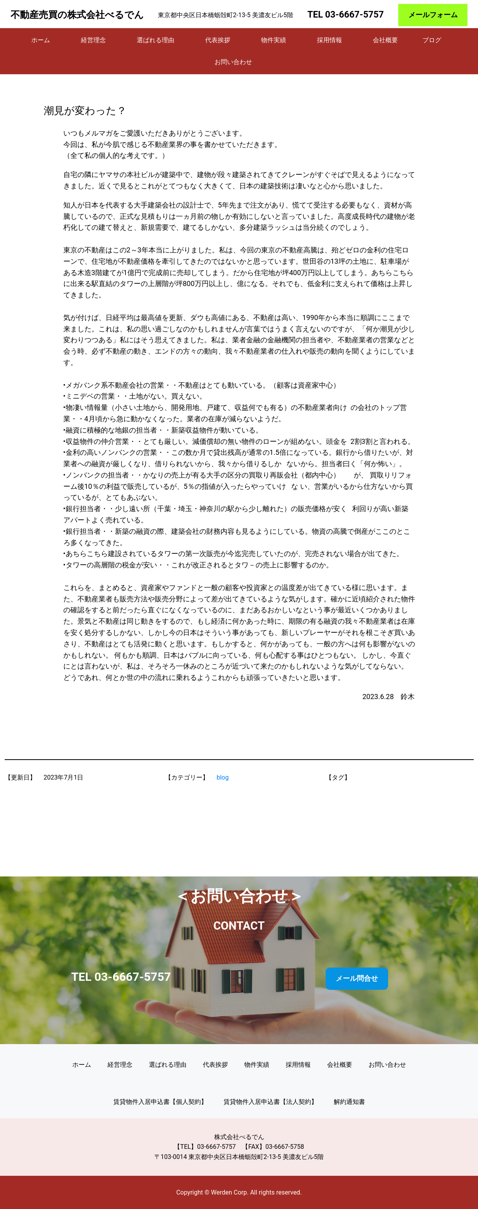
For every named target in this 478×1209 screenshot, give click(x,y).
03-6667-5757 (354, 14)
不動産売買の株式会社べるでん (77, 14)
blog (223, 777)
